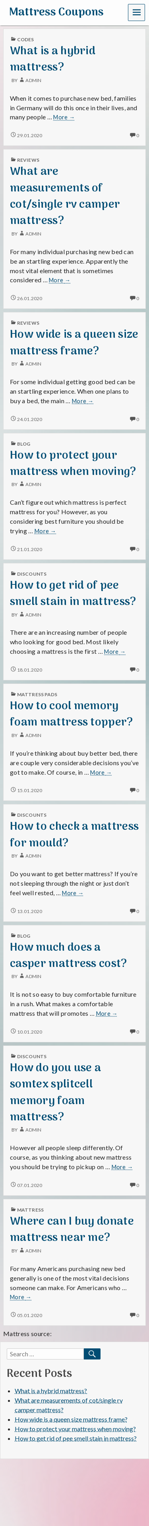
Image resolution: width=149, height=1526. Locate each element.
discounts (31, 574)
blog (23, 444)
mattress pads (37, 694)
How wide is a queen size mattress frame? (74, 343)
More (64, 117)
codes (25, 39)
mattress (30, 1210)
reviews (28, 160)
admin (29, 80)
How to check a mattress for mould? (74, 835)
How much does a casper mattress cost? (68, 956)
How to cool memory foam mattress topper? (71, 714)
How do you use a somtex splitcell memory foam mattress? (55, 1092)
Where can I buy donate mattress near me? (72, 1230)
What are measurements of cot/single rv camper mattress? (65, 196)
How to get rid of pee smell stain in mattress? (73, 594)
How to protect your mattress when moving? (73, 464)
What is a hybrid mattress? (52, 59)
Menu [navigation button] (136, 12)
